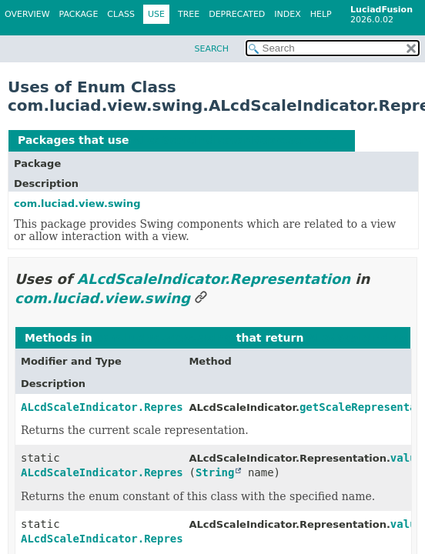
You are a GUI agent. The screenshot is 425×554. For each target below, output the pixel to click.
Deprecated (237, 14)
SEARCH (211, 49)
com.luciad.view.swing (77, 203)
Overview (27, 14)
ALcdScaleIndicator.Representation (238, 140)
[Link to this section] (201, 298)
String (215, 472)
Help (321, 14)
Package (79, 14)
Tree (188, 14)
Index (287, 14)
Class (121, 14)
